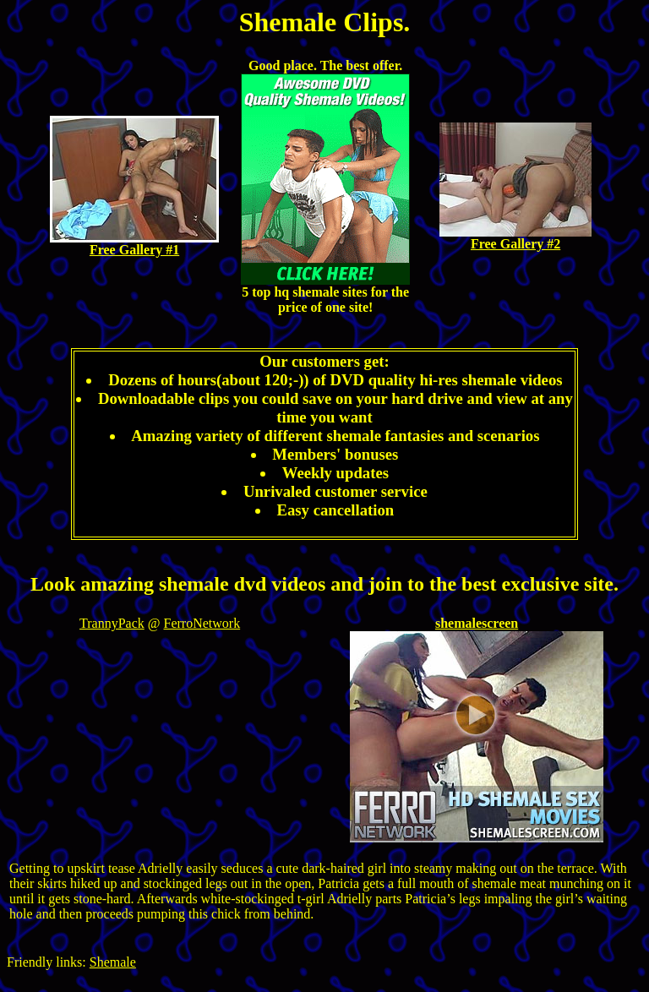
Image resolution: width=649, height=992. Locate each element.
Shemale (113, 962)
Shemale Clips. (325, 22)
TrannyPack (112, 623)
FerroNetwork (202, 623)
